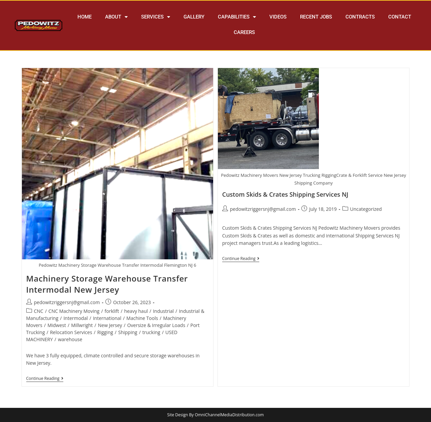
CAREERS (244, 32)
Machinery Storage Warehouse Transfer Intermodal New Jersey (107, 284)
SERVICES (155, 17)
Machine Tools (142, 318)
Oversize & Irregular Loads (156, 325)
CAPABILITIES (237, 17)
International (107, 318)
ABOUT (116, 17)
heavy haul (136, 311)
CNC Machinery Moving (74, 311)
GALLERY (194, 17)
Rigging (105, 332)
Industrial (163, 311)
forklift (112, 311)
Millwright (82, 325)
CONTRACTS (360, 17)
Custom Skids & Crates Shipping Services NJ (285, 194)
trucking (151, 332)
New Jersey (110, 325)
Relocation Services (71, 332)
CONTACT (399, 17)
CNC (38, 311)
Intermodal (75, 318)
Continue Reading (44, 378)
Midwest (56, 325)
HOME (84, 17)
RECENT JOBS (316, 17)
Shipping (127, 332)
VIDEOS (278, 17)
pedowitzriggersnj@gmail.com (67, 302)
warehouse (70, 339)
